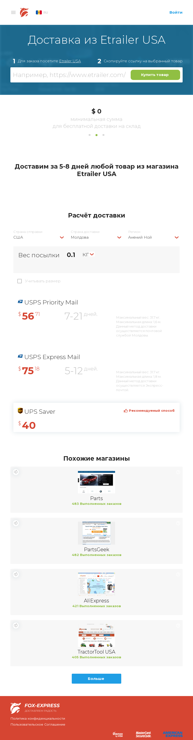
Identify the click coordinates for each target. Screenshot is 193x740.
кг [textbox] (85, 254)
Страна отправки (27, 231)
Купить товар (155, 74)
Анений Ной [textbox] (140, 237)
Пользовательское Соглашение (37, 724)
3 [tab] (103, 135)
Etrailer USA (70, 61)
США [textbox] (18, 237)
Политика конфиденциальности (37, 718)
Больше (96, 678)
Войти (176, 12)
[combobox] (39, 237)
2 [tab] (96, 135)
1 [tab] (89, 135)
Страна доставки (85, 231)
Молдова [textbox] (80, 237)
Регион (134, 231)
